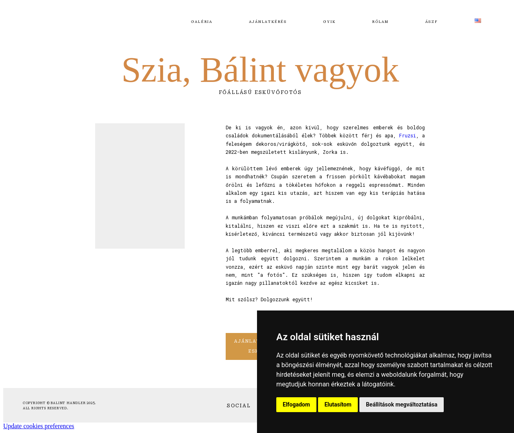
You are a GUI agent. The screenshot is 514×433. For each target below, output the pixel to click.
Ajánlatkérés (268, 22)
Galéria (201, 22)
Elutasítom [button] (337, 404)
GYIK (329, 22)
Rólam (380, 22)
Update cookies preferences (38, 426)
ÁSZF (431, 22)
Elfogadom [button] (296, 404)
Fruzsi (407, 135)
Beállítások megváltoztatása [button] (401, 404)
